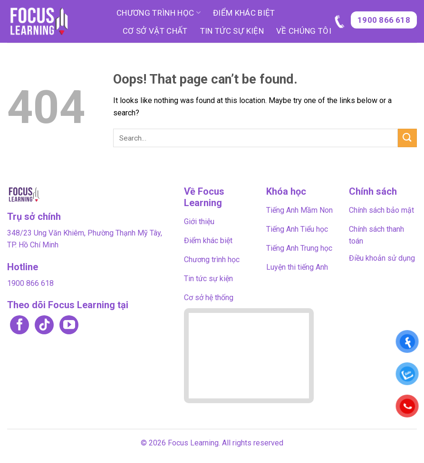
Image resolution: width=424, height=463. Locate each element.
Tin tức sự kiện (232, 31)
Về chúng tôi (303, 31)
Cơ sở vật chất (155, 31)
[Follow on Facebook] (19, 325)
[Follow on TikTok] (44, 325)
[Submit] (407, 138)
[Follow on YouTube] (68, 325)
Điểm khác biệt (244, 13)
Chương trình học (158, 13)
